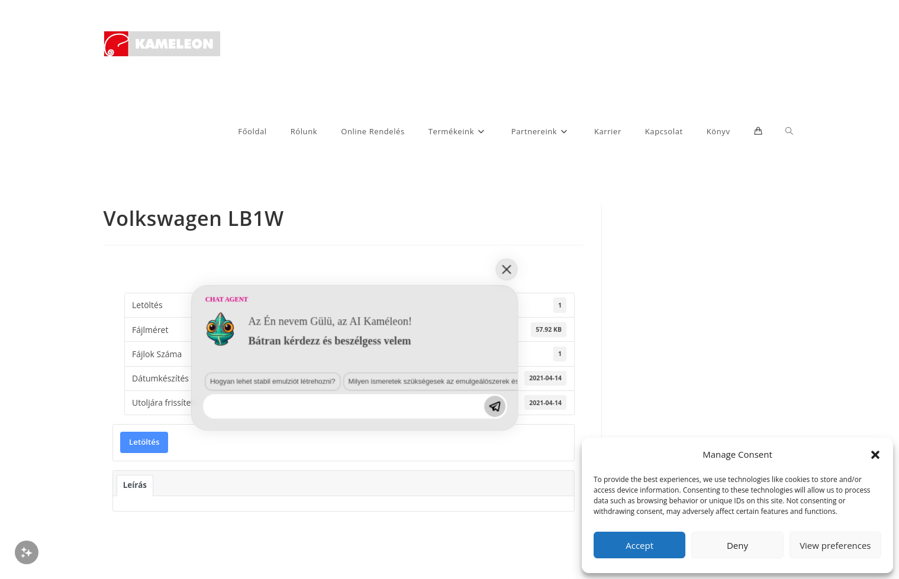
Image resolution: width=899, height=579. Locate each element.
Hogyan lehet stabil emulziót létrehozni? (135, 487)
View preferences (835, 545)
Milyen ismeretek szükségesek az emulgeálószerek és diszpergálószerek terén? (293, 487)
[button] (875, 455)
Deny (737, 545)
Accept (639, 545)
